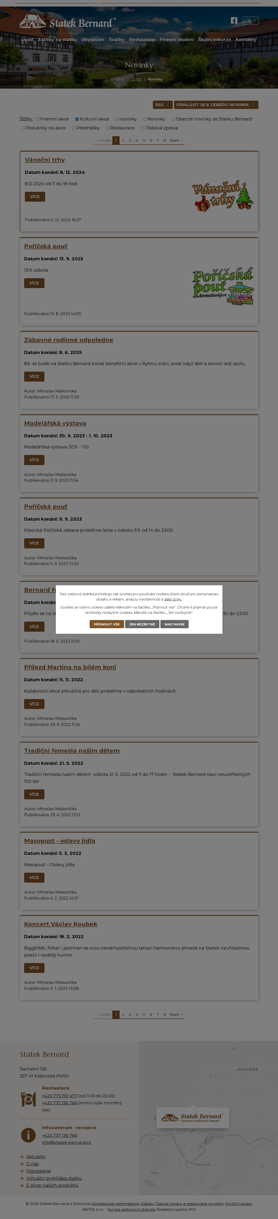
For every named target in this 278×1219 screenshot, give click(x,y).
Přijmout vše (105, 624)
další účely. (173, 599)
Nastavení (175, 624)
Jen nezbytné (142, 624)
